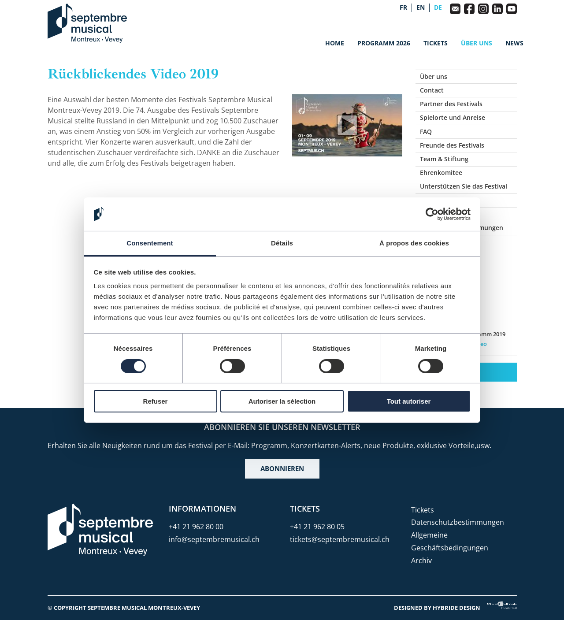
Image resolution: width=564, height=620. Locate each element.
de (438, 7)
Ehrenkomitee (441, 172)
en (420, 7)
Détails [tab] (282, 243)
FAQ (426, 131)
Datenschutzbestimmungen (457, 522)
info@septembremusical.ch (214, 539)
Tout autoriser (409, 401)
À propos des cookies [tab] (414, 243)
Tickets (435, 43)
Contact (432, 90)
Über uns (476, 43)
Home (334, 43)
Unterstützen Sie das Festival (463, 186)
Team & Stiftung (444, 159)
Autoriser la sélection (282, 401)
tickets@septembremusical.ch (340, 539)
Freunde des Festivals (452, 145)
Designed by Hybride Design (437, 608)
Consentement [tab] (149, 243)
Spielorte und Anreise (452, 117)
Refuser (155, 401)
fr (403, 7)
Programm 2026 (383, 43)
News (514, 43)
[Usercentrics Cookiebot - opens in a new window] (432, 214)
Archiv (421, 560)
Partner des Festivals (451, 104)
